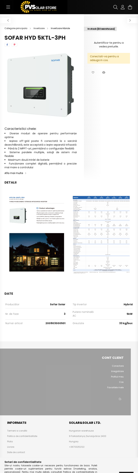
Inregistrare (117, 371)
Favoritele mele (115, 387)
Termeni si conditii (17, 431)
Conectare (118, 366)
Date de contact (16, 452)
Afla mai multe (13, 173)
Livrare (10, 447)
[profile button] (122, 7)
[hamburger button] (8, 7)
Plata (10, 441)
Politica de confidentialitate (22, 436)
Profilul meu (117, 376)
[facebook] (7, 45)
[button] (92, 72)
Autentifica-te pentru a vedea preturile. (109, 44)
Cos (121, 382)
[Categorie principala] (16, 28)
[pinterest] (14, 45)
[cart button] (130, 7)
